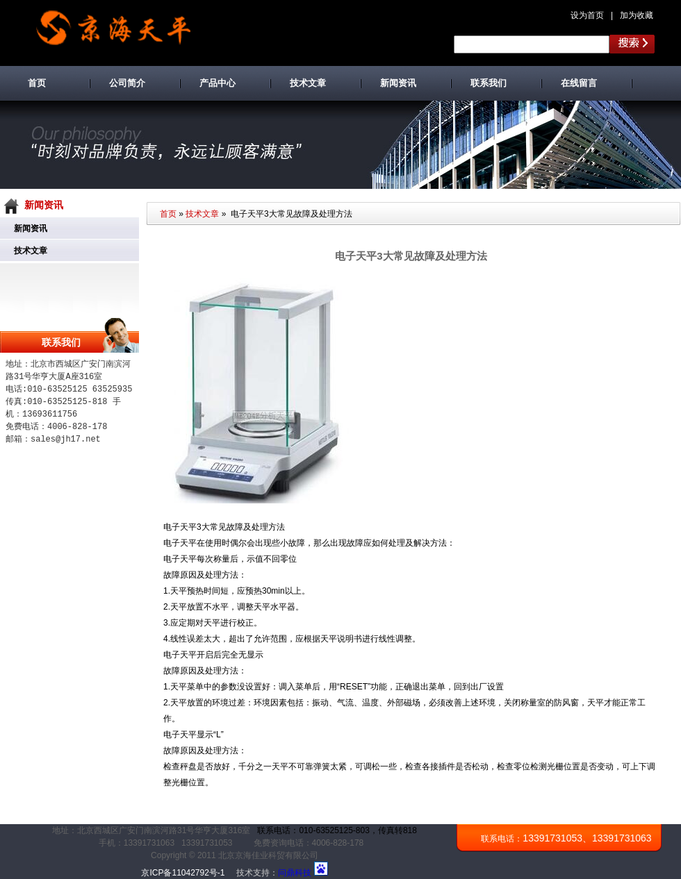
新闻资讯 (30, 228)
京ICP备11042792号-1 (182, 873)
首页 (168, 214)
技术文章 (30, 251)
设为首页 (587, 15)
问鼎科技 (294, 873)
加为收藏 (636, 15)
